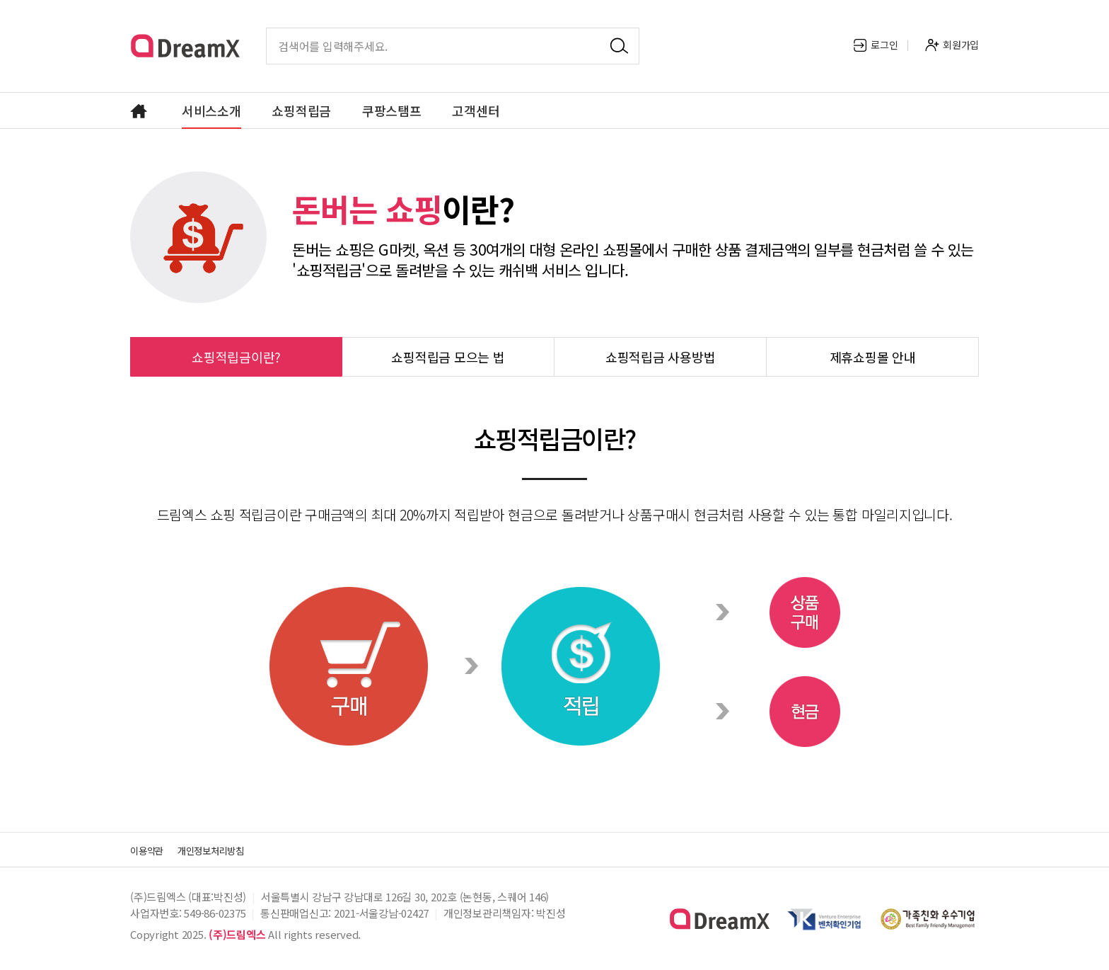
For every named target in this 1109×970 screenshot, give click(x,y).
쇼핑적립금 (301, 110)
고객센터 (475, 110)
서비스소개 (211, 110)
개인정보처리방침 (227, 849)
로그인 (875, 45)
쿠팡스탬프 (392, 110)
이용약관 (151, 849)
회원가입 (952, 45)
